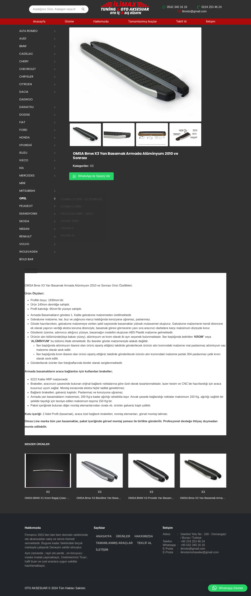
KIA (21, 168)
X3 (92, 165)
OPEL (23, 198)
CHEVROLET (27, 69)
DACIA (23, 92)
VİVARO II (71, 228)
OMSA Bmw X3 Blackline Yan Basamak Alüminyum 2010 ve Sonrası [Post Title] (116, 497)
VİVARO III (72, 235)
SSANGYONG (28, 213)
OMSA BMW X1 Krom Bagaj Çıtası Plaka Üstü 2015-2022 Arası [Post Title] (62, 497)
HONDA (24, 137)
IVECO (23, 160)
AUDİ (22, 38)
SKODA (24, 221)
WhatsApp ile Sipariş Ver (91, 176)
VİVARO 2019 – (75, 221)
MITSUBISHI (27, 191)
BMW (23, 46)
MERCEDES (27, 175)
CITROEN (25, 84)
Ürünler (69, 21)
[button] (227, 588)
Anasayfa (39, 21)
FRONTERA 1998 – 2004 (81, 214)
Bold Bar (26, 259)
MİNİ (22, 183)
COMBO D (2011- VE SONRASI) (86, 199)
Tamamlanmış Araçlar (142, 21)
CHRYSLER (26, 76)
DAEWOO (26, 99)
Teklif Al (181, 21)
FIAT (22, 122)
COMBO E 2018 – (76, 206)
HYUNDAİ (25, 145)
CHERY (24, 61)
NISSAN (24, 229)
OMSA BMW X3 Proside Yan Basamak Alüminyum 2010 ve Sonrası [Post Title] (168, 497)
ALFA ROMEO (28, 31)
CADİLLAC (26, 54)
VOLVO (24, 244)
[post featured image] (48, 470)
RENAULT (25, 236)
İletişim (210, 21)
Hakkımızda (101, 21)
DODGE (24, 115)
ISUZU (23, 153)
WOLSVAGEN (28, 252)
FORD (23, 130)
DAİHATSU (26, 107)
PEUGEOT (26, 206)
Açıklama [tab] (31, 269)
